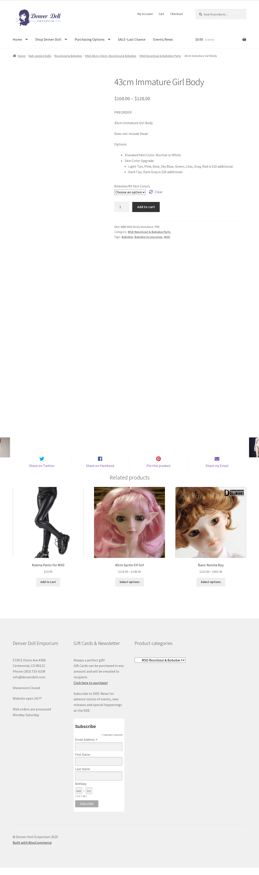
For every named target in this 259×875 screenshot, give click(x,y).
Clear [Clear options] (159, 192)
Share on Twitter (41, 472)
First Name (82, 762)
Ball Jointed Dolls (40, 56)
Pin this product (159, 472)
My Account (145, 14)
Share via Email (217, 472)
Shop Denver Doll (48, 39)
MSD (167, 237)
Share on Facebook (100, 472)
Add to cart (146, 207)
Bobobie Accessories (148, 237)
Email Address (86, 747)
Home (17, 39)
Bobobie (127, 237)
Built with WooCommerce (32, 850)
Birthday (80, 791)
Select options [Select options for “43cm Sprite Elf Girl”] (129, 589)
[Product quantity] (121, 207)
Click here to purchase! (91, 690)
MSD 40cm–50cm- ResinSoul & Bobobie (110, 56)
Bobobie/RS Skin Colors (132, 186)
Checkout (176, 14)
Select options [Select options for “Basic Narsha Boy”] (211, 589)
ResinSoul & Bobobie (68, 56)
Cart (161, 14)
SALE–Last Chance (131, 39)
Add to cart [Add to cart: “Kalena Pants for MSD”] (48, 589)
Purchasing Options (90, 39)
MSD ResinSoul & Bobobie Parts (160, 56)
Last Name (82, 776)
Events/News (163, 39)
